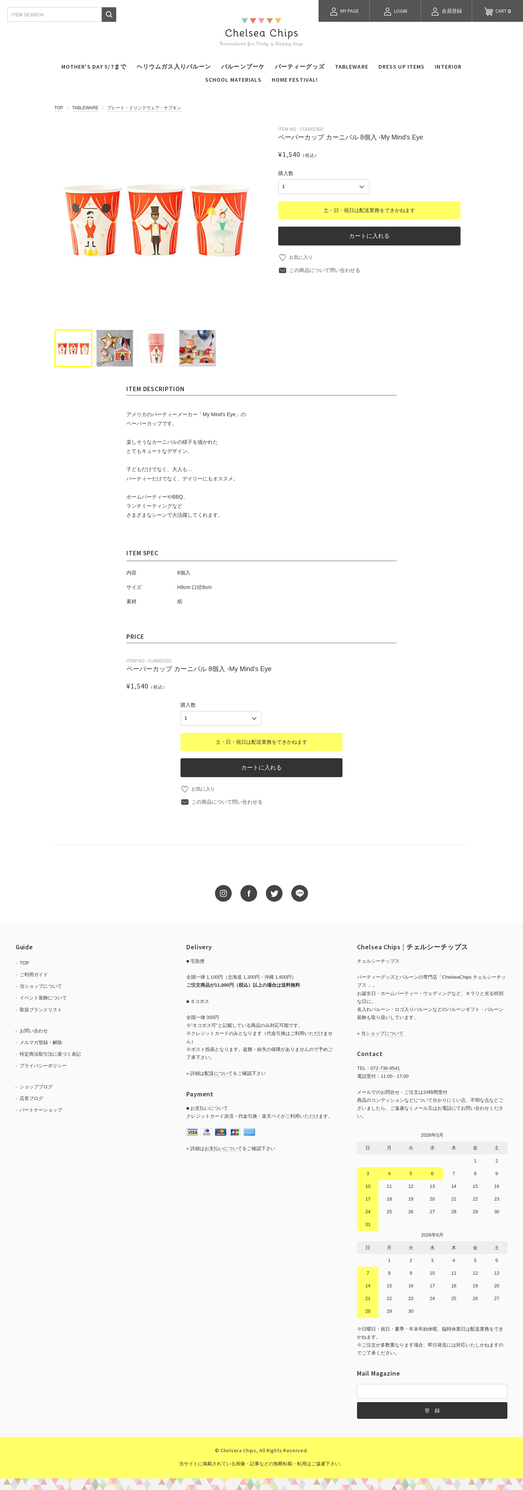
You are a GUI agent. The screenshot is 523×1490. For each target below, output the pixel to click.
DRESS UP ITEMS (401, 66)
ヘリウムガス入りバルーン (174, 66)
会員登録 (446, 11)
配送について (218, 1072)
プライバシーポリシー (43, 1065)
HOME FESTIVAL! (295, 79)
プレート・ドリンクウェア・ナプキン (144, 107)
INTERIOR (448, 66)
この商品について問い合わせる (324, 269)
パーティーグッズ (300, 66)
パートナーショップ (41, 1109)
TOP (58, 107)
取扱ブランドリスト (41, 1008)
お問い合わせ (34, 1029)
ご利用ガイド (34, 974)
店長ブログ (31, 1097)
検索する (109, 14)
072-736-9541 (385, 1067)
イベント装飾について (43, 997)
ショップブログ (36, 1086)
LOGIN (395, 11)
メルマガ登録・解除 (41, 1041)
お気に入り (302, 256)
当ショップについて (41, 985)
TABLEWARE (351, 66)
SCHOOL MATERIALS (233, 79)
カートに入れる (369, 235)
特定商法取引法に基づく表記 (50, 1053)
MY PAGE (344, 11)
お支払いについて (223, 1147)
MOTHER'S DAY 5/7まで (93, 66)
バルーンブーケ (243, 66)
